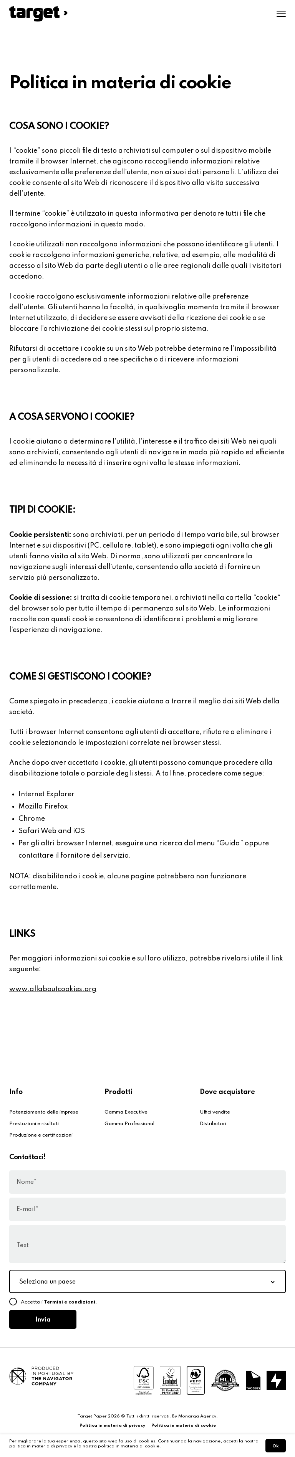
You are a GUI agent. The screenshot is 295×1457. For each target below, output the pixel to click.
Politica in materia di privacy (112, 1425)
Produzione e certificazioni (41, 1135)
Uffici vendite (215, 1112)
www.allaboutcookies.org (52, 989)
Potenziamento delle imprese (43, 1112)
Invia (43, 1320)
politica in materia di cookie (128, 1446)
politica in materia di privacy (40, 1446)
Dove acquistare (227, 1092)
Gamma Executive (126, 1112)
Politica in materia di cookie (183, 1425)
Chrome (31, 818)
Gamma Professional (129, 1123)
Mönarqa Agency (197, 1416)
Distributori (213, 1123)
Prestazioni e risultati (34, 1123)
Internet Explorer (46, 794)
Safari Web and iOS (51, 831)
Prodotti (118, 1092)
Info (16, 1092)
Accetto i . (59, 1302)
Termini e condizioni (69, 1302)
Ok (275, 1446)
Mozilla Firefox (43, 806)
